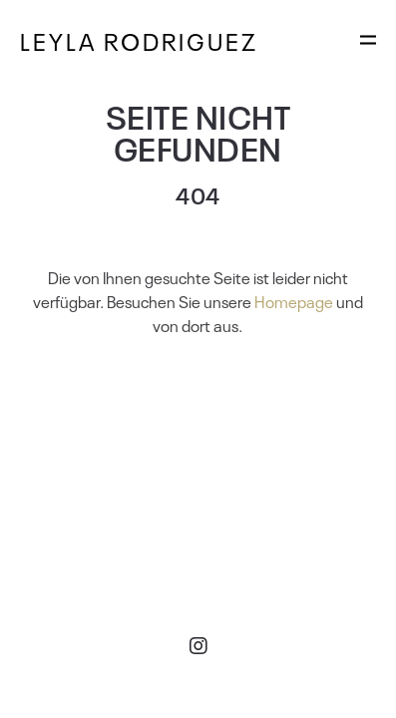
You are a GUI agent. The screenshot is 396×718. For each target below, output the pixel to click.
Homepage (293, 301)
